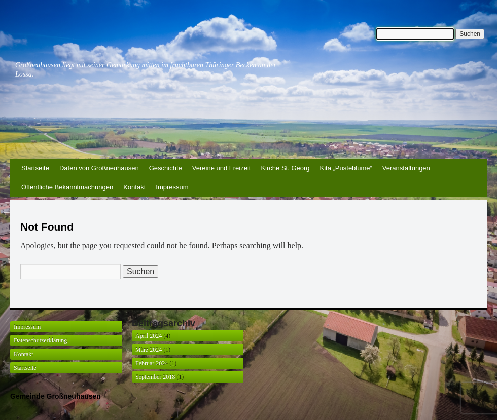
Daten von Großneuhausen (99, 168)
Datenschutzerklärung (40, 340)
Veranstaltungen (406, 168)
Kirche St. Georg (285, 168)
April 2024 (148, 335)
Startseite (35, 168)
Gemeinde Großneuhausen (55, 396)
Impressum (172, 187)
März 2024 (148, 349)
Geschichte (165, 168)
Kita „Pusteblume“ (346, 168)
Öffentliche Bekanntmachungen (67, 187)
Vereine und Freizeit (221, 168)
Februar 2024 (151, 363)
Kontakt (134, 187)
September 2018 (155, 376)
